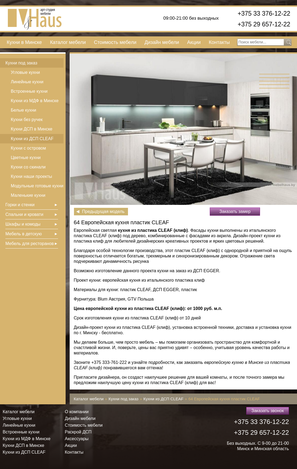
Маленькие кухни (28, 195)
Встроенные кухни (29, 91)
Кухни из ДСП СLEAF (32, 138)
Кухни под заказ (21, 63)
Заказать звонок (267, 410)
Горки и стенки (20, 204)
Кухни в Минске (24, 42)
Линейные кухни (27, 82)
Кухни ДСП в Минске (31, 129)
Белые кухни (23, 110)
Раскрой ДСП (78, 432)
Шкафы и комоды (22, 224)
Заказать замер (235, 211)
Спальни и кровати (24, 214)
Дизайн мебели (161, 42)
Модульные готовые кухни (37, 186)
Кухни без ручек (27, 119)
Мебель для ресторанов (29, 243)
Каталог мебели (68, 42)
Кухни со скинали (28, 167)
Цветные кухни (25, 157)
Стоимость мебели (115, 42)
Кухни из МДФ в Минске (35, 100)
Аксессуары (77, 438)
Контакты (219, 42)
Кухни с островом (28, 148)
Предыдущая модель (103, 211)
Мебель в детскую (23, 234)
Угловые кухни (25, 72)
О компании (77, 411)
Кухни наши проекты (31, 176)
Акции (194, 42)
